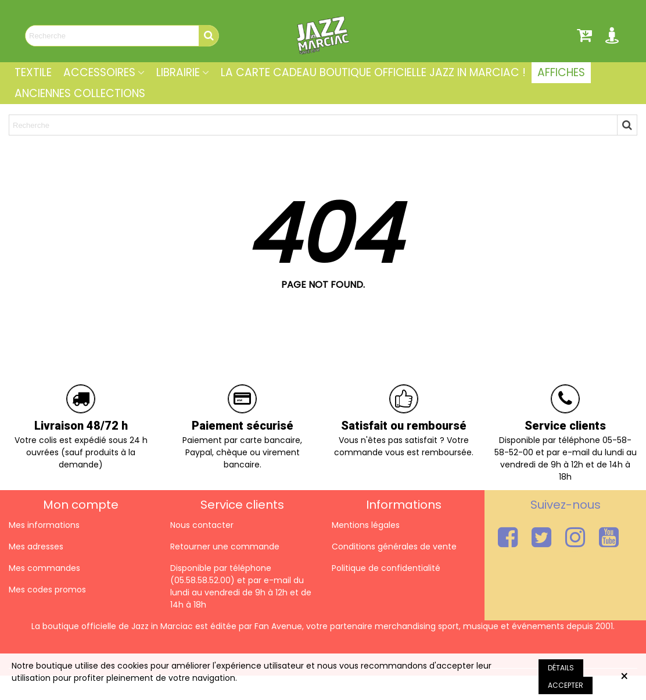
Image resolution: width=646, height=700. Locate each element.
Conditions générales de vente (394, 546)
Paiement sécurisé (242, 426)
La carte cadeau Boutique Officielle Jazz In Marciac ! (373, 72)
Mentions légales (366, 525)
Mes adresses (36, 546)
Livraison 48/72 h (81, 426)
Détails (561, 668)
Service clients (565, 426)
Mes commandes (44, 568)
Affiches (561, 72)
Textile (33, 72)
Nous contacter (202, 525)
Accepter (565, 685)
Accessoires (99, 72)
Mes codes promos (47, 589)
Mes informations (44, 525)
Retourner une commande (224, 546)
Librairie (178, 72)
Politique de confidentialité (386, 568)
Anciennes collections (80, 93)
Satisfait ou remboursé (403, 426)
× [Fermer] (624, 676)
